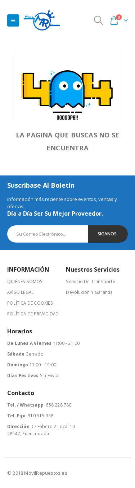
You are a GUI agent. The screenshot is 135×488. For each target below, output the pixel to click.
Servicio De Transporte (90, 281)
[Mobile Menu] (13, 20)
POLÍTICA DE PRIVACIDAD (33, 313)
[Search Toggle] (98, 20)
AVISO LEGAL (20, 292)
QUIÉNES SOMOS (25, 281)
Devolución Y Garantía (89, 292)
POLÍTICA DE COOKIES (30, 303)
